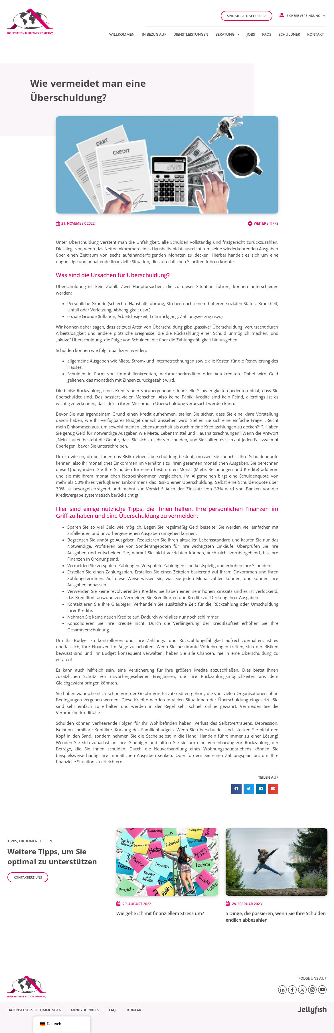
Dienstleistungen (190, 34)
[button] (236, 789)
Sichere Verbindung (306, 15)
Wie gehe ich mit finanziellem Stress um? (160, 913)
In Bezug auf (154, 34)
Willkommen (122, 34)
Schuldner (289, 34)
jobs (251, 34)
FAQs (266, 34)
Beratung (227, 34)
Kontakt (315, 34)
